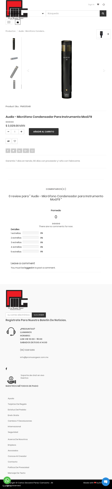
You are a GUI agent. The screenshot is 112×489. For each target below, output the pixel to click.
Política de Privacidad (18, 467)
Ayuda (11, 398)
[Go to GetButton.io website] (7, 486)
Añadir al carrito (43, 131)
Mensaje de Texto (16, 473)
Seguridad (13, 432)
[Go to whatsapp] (7, 480)
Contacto (12, 461)
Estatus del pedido (17, 409)
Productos (11, 31)
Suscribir (39, 315)
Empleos (12, 445)
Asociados (13, 450)
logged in (29, 267)
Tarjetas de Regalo (17, 404)
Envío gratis (13, 415)
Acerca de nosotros (18, 439)
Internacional (14, 426)
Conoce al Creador (17, 456)
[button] (29, 69)
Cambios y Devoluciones (20, 420)
